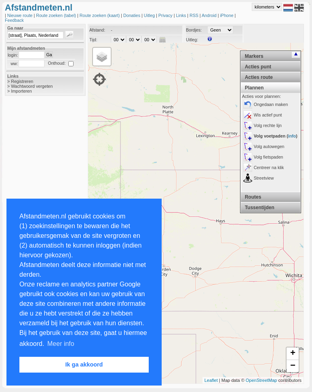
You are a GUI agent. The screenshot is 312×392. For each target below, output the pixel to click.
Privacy (166, 15)
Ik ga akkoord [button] (84, 364)
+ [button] (292, 354)
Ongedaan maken (271, 104)
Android (210, 15)
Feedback (14, 20)
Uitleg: (192, 39)
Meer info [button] (60, 343)
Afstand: (97, 30)
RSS (195, 15)
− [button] (292, 366)
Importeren (21, 91)
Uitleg (150, 15)
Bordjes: (194, 30)
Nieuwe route (20, 15)
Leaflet (211, 380)
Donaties (132, 15)
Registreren (22, 81)
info (292, 135)
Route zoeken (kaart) (100, 15)
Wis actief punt (268, 114)
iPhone (227, 15)
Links (181, 15)
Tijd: (93, 39)
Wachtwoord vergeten (32, 86)
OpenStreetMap (261, 380)
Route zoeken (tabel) (56, 15)
